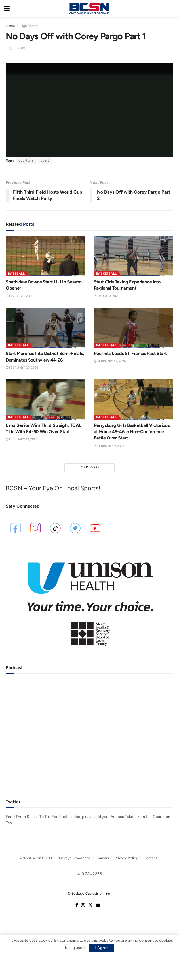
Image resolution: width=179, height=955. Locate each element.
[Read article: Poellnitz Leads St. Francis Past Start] (134, 328)
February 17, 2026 (110, 361)
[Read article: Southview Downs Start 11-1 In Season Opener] (45, 256)
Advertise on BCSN (36, 858)
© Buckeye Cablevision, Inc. (89, 894)
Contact (150, 858)
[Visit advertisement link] (89, 600)
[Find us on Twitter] (90, 905)
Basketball (106, 273)
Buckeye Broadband (74, 858)
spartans (26, 161)
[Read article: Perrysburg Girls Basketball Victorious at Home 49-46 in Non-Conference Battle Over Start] (134, 399)
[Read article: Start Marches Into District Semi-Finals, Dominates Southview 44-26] (45, 328)
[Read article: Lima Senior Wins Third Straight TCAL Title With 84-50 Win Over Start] (45, 399)
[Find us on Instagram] (83, 905)
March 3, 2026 (106, 296)
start (45, 161)
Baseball (16, 273)
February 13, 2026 (21, 439)
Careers (102, 858)
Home (10, 26)
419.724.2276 (89, 873)
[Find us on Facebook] (76, 905)
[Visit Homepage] (89, 8)
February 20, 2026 (22, 367)
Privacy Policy (126, 858)
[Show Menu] (7, 8)
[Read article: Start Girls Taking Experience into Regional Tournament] (134, 256)
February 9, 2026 (109, 446)
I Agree (102, 948)
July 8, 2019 (15, 48)
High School (29, 26)
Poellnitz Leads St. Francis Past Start (130, 353)
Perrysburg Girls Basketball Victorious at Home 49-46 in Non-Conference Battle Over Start (132, 432)
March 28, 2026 (19, 296)
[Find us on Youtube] (98, 905)
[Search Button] (172, 8)
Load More (89, 467)
